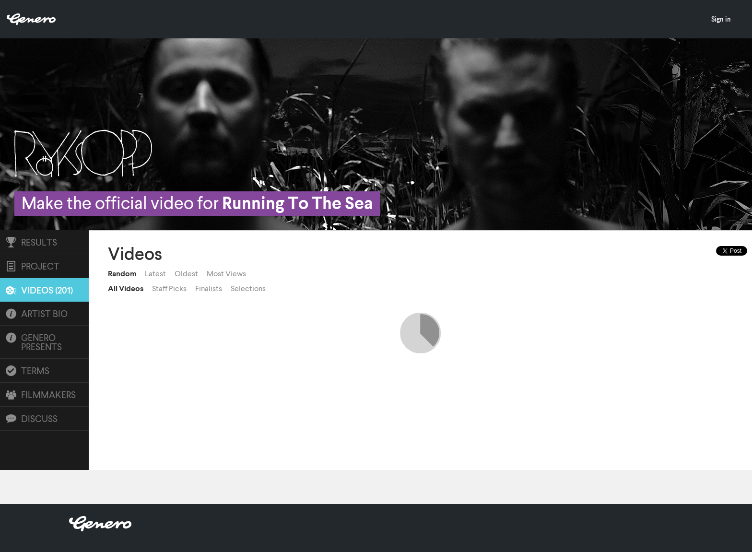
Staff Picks (169, 288)
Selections (248, 288)
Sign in (721, 19)
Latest (155, 273)
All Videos (125, 288)
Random (122, 273)
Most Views (226, 273)
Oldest (186, 273)
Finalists (208, 288)
